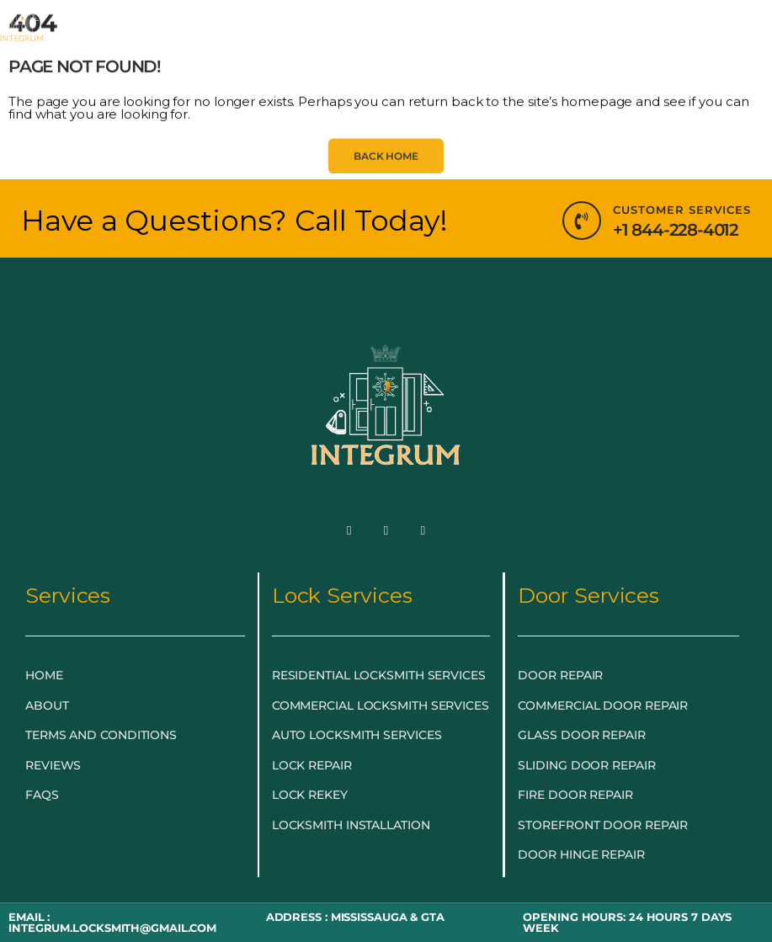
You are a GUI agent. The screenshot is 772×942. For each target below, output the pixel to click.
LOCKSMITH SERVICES (359, 36)
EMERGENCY (199, 36)
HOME (105, 36)
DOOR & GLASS (530, 36)
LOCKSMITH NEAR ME (359, 75)
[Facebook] (349, 530)
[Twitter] (386, 530)
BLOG (232, 74)
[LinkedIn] (422, 530)
